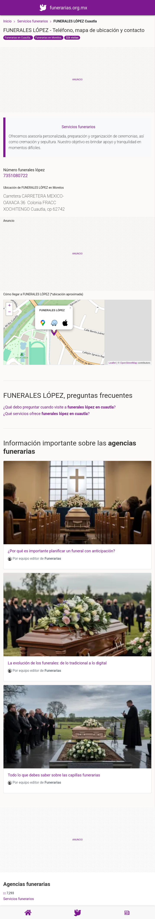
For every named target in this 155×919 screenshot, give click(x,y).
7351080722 (15, 175)
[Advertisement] (77, 79)
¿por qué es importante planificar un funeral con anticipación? (61, 551)
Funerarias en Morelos (48, 37)
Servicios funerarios (33, 21)
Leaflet (112, 362)
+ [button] (9, 305)
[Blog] (127, 912)
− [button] (9, 312)
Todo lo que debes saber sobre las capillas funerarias (54, 775)
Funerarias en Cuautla (17, 37)
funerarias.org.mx (73, 7)
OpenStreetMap (128, 362)
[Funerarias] (77, 912)
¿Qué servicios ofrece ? (46, 413)
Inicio (7, 21)
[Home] (48, 7)
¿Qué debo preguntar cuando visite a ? (59, 407)
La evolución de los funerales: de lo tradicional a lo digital (57, 663)
